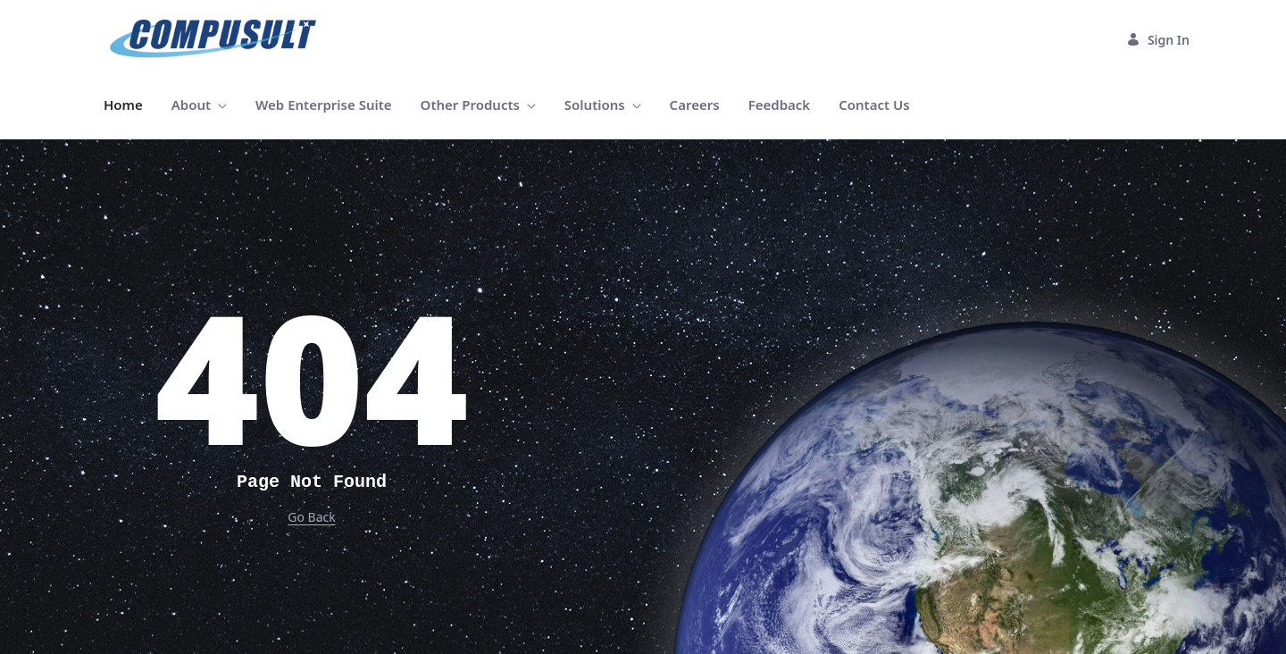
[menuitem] (123, 105)
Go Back (311, 516)
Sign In (1158, 39)
